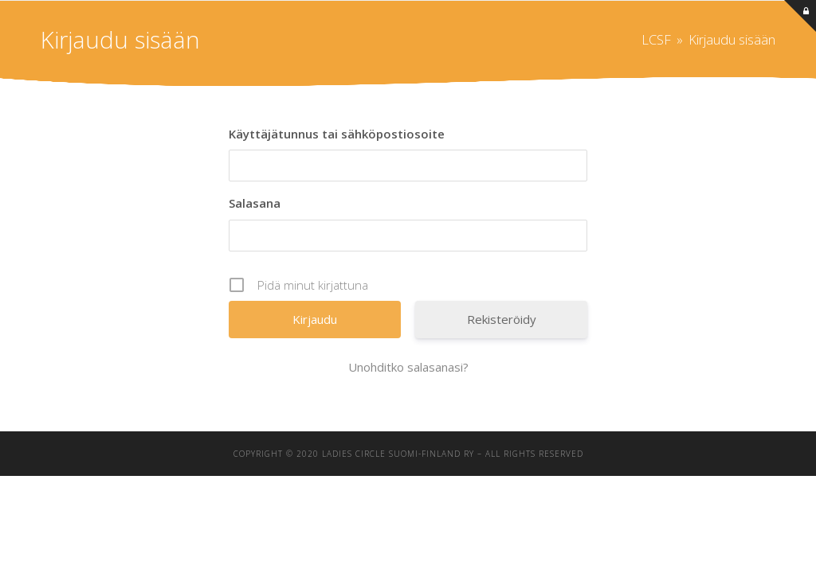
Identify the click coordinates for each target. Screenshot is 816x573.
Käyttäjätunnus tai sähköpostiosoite (337, 134)
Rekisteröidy (501, 319)
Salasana (254, 203)
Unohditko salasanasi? (408, 367)
